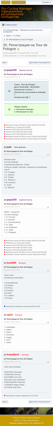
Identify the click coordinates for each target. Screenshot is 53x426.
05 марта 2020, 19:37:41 (12, 361)
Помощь (16, 417)
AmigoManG (12, 354)
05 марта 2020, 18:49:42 (12, 270)
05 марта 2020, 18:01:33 (12, 207)
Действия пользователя (39, 63)
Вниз (4, 63)
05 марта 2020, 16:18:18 (12, 154)
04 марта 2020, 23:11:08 (12, 77)
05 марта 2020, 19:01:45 (12, 322)
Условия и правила (26, 417)
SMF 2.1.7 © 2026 (20, 420)
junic (8, 147)
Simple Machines (33, 420)
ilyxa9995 (11, 263)
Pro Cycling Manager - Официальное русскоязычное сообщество (17, 13)
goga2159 (11, 70)
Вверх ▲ (37, 417)
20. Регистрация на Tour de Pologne (18, 74)
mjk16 (9, 315)
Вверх (5, 402)
